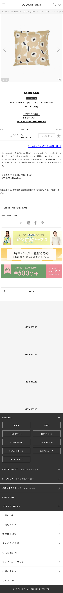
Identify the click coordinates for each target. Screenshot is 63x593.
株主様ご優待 (9, 533)
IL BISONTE (16, 434)
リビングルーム (46, 11)
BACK (31, 291)
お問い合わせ (9, 571)
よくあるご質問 (10, 543)
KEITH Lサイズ (16, 459)
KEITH (47, 425)
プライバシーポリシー (14, 561)
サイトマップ (9, 580)
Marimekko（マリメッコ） (23, 11)
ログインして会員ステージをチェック (31, 121)
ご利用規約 (8, 515)
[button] (58, 49)
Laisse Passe (16, 442)
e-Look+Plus (46, 442)
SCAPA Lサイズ (47, 451)
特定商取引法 (9, 552)
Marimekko (46, 434)
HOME (4, 11)
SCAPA (16, 425)
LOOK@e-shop (31, 4)
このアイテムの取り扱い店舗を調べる (44, 146)
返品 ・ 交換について (10, 215)
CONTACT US (19, 488)
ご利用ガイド (9, 524)
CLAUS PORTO (16, 451)
